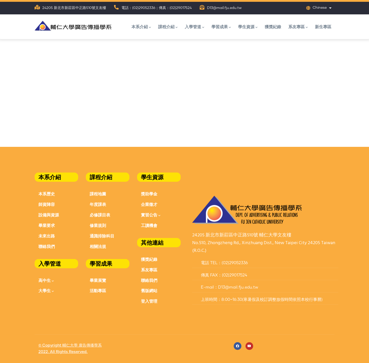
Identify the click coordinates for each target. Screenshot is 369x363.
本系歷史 (46, 193)
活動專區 (98, 290)
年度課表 (98, 204)
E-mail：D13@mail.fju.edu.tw (225, 287)
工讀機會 (149, 225)
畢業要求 (46, 225)
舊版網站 (149, 290)
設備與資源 (48, 214)
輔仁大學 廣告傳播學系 (82, 345)
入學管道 (194, 27)
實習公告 (150, 215)
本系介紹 (141, 27)
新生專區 (323, 26)
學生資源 (248, 27)
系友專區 (298, 27)
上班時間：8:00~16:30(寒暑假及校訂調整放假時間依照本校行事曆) (257, 300)
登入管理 (149, 301)
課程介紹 (168, 27)
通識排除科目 (102, 235)
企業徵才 (149, 204)
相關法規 (98, 246)
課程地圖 (98, 193)
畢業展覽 (98, 280)
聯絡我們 (46, 246)
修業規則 (98, 225)
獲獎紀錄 (273, 26)
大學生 (46, 291)
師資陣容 (46, 204)
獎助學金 (149, 193)
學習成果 (221, 27)
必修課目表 (100, 214)
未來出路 (46, 235)
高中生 (46, 281)
